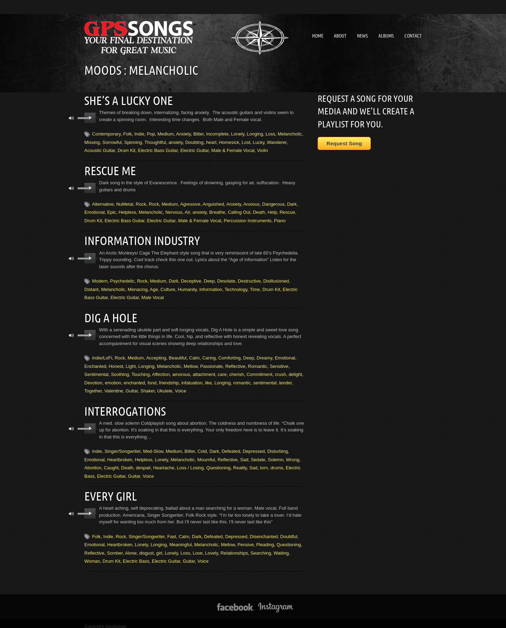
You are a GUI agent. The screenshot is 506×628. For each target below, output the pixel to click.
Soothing (120, 370)
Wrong (292, 454)
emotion (113, 378)
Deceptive (191, 278)
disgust (146, 547)
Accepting (156, 354)
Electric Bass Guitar (157, 149)
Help (272, 210)
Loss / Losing (190, 462)
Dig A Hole (109, 314)
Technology (236, 286)
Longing (255, 133)
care (222, 370)
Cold (202, 446)
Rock (141, 202)
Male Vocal (153, 294)
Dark (292, 202)
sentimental (265, 378)
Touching (140, 370)
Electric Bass (136, 555)
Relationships (234, 547)
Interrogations (123, 406)
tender (285, 378)
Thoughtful (155, 141)
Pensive (246, 538)
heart (211, 141)
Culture (168, 286)
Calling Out (239, 210)
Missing (92, 141)
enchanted (134, 378)
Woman (92, 555)
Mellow (191, 362)
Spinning (133, 141)
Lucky (259, 141)
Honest (116, 362)
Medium (165, 133)
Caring (209, 354)
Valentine (113, 387)
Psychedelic (122, 278)
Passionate (211, 362)
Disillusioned (276, 278)
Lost (246, 141)
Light (131, 362)
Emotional (94, 210)
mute (71, 117)
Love (197, 547)
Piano (280, 218)
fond (152, 378)
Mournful (206, 454)
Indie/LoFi (102, 354)
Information (210, 286)
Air (187, 210)
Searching (261, 547)
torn (264, 462)
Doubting (194, 141)
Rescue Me (108, 169)
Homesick (229, 141)
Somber (115, 547)
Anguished (213, 202)
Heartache (163, 462)
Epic (111, 210)
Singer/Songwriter (122, 446)
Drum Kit (127, 149)
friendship (169, 378)
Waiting (281, 547)
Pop (151, 133)
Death (259, 210)
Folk (127, 133)
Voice (180, 387)
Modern (100, 278)
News (362, 36)
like (208, 378)
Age (154, 286)
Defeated (231, 446)
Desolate (226, 278)
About (340, 36)
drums (277, 462)
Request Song (344, 143)
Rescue (287, 210)
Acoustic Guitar (99, 149)
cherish (236, 370)
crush (280, 370)
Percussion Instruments (248, 218)
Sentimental (96, 370)
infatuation (191, 378)
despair (143, 462)
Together (93, 387)
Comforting (229, 354)
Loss (270, 133)
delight (295, 370)
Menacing (138, 286)
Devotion (93, 378)
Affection (161, 370)
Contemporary (106, 133)
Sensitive (279, 362)
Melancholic (290, 133)
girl (159, 547)
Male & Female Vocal (232, 149)
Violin (262, 149)
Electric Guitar (194, 149)
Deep (209, 278)
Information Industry (139, 238)
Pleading (265, 538)
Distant (91, 286)
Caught (111, 462)
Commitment (259, 370)
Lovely (211, 547)
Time (255, 286)
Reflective (235, 362)
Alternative (102, 202)
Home (317, 36)
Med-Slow (153, 446)
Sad (244, 454)
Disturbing (277, 446)
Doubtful (288, 530)
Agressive (190, 202)
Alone (131, 547)
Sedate (258, 454)
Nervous (174, 210)
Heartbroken (119, 454)
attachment (204, 370)
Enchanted (95, 362)
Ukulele (164, 387)
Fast (171, 530)
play (90, 117)
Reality (240, 462)
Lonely (237, 133)
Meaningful (180, 538)
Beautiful (178, 354)
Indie (139, 133)
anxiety (176, 141)
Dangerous (273, 202)
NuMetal (124, 202)
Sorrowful (112, 141)
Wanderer (277, 141)
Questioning (218, 462)
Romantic (257, 362)
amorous (181, 370)
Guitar (132, 387)
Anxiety (183, 133)
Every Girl (109, 490)
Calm (194, 354)
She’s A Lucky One (125, 100)
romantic (242, 378)
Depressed (254, 446)
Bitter (198, 133)
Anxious (252, 202)
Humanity (187, 286)
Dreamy (264, 354)
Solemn (275, 454)
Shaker (148, 387)
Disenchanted (264, 530)
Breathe (217, 210)
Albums (386, 36)
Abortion (92, 462)
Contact (413, 36)
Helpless (127, 210)
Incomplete (217, 133)
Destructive (249, 278)
